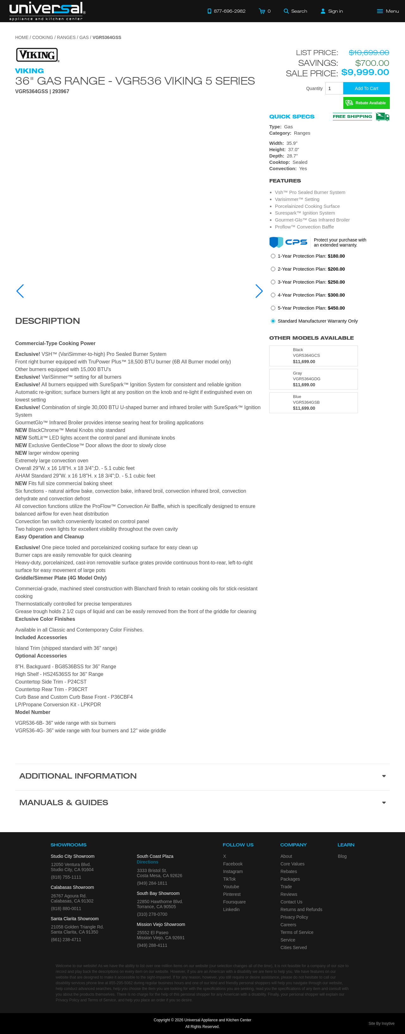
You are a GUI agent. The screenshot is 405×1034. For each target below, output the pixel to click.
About (286, 856)
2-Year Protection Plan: (311, 269)
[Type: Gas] (329, 126)
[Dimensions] (329, 149)
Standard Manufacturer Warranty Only (318, 321)
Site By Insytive (382, 1023)
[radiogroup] (329, 290)
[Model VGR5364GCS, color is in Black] (314, 356)
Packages (290, 879)
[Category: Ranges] (329, 133)
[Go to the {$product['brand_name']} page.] (37, 54)
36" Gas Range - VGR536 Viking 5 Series (135, 80)
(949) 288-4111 (152, 945)
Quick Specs (292, 116)
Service (288, 939)
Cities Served (294, 947)
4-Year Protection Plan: (311, 295)
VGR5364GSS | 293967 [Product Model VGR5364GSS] (42, 91)
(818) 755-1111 (66, 877)
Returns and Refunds (301, 909)
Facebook (232, 863)
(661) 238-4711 (66, 939)
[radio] (308, 257)
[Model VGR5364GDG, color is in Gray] (314, 379)
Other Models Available (311, 338)
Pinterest (231, 894)
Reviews (289, 894)
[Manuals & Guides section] (202, 804)
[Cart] (265, 11)
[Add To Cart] (366, 88)
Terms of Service (297, 932)
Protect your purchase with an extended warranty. (340, 242)
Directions (147, 861)
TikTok (229, 879)
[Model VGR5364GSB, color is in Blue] (314, 403)
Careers (288, 924)
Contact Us (291, 901)
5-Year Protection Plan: (311, 308)
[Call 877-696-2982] (226, 11)
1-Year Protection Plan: (311, 256)
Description (47, 322)
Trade (286, 886)
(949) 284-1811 (152, 883)
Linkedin (231, 909)
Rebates (289, 871)
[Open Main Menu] (388, 11)
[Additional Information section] (202, 777)
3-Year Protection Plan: (311, 282)
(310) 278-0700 (152, 914)
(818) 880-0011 (66, 908)
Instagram (233, 871)
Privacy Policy (294, 917)
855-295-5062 (121, 983)
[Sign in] (332, 11)
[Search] (295, 11)
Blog (342, 856)
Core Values (293, 863)
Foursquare (234, 901)
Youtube (231, 886)
